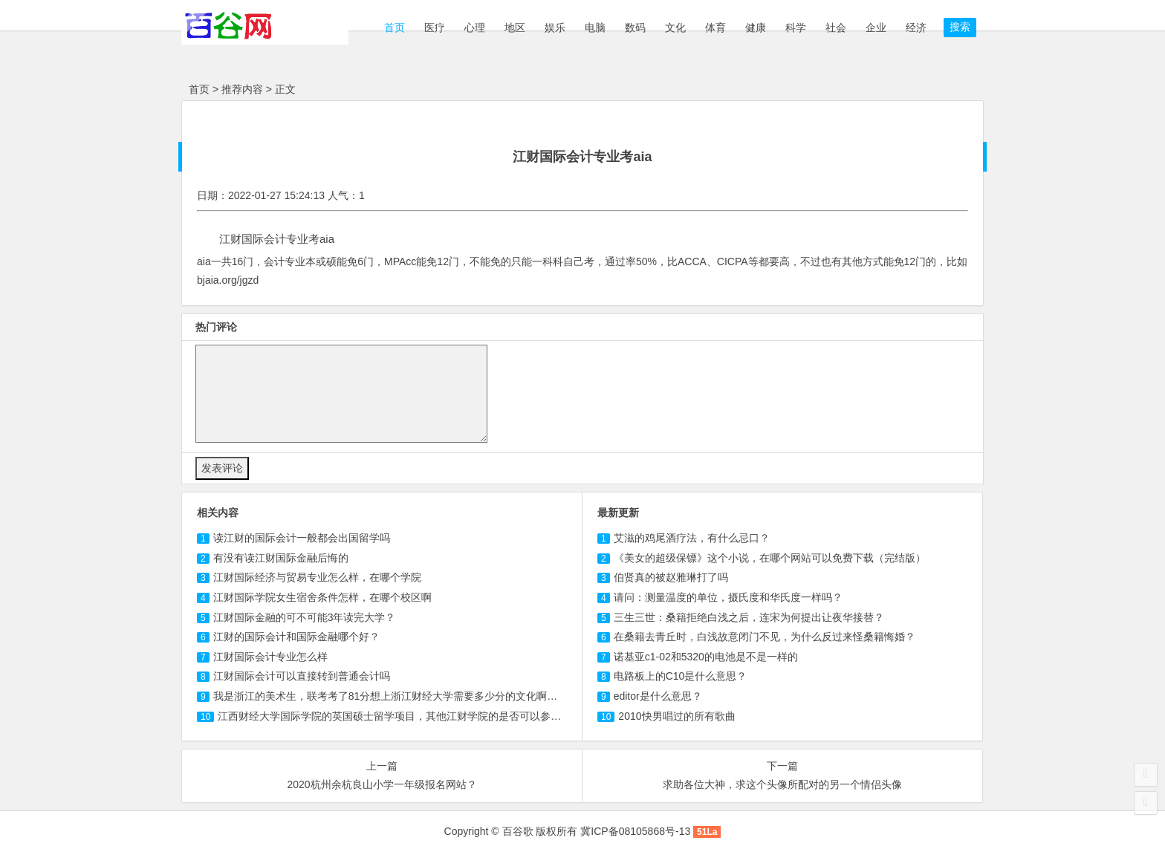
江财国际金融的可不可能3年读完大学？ (304, 617)
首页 (393, 27)
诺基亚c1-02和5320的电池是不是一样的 (706, 657)
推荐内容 (242, 89)
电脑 (595, 27)
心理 (474, 27)
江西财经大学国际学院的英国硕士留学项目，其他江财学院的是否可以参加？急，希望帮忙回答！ (441, 716)
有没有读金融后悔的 (280, 558)
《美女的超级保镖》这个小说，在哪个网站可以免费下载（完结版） (770, 558)
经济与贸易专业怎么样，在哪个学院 (317, 577)
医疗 (434, 27)
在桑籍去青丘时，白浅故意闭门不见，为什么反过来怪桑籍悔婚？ (764, 637)
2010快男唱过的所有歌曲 (676, 716)
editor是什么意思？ (658, 696)
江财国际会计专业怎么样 (270, 657)
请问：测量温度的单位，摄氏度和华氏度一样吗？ (728, 597)
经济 (916, 27)
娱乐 (555, 27)
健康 (755, 27)
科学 (795, 27)
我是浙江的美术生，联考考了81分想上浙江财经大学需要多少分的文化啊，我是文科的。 (416, 696)
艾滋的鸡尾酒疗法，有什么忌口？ (692, 538)
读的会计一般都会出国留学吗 (301, 538)
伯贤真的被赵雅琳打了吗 (671, 577)
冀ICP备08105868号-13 (635, 831)
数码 (635, 27)
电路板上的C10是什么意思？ (680, 676)
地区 (514, 27)
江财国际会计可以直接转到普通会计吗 (301, 676)
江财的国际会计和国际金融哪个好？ (296, 637)
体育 (715, 27)
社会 (835, 27)
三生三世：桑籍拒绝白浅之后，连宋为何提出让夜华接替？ (749, 617)
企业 (876, 27)
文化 (675, 27)
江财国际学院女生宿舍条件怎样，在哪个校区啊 (322, 597)
